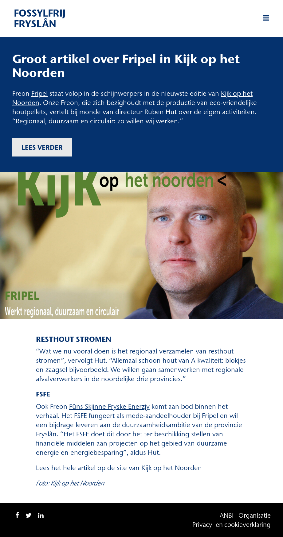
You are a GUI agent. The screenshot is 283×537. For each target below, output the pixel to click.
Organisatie (254, 515)
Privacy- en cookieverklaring (231, 524)
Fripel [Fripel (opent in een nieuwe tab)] (39, 93)
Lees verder (42, 147)
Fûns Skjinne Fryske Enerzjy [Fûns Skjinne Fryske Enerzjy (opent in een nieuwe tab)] (109, 406)
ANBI (227, 515)
